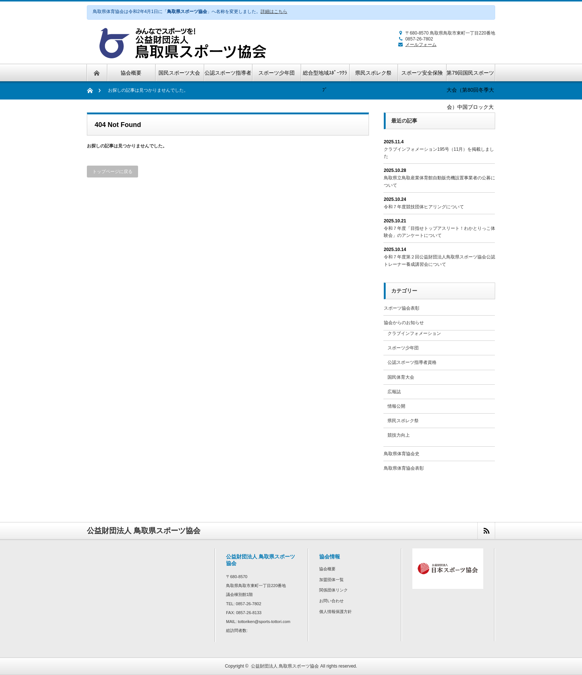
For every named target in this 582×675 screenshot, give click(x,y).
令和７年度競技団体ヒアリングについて (424, 206)
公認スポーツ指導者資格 (412, 362)
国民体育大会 (401, 377)
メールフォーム (416, 44)
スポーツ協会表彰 (401, 308)
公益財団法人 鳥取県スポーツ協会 (285, 666)
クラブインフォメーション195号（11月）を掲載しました (439, 153)
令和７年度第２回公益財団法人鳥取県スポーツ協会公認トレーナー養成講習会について (439, 260)
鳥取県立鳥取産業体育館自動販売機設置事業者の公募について (439, 181)
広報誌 (394, 391)
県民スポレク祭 (403, 420)
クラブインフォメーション (414, 333)
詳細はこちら (274, 11)
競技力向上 (399, 435)
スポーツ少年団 (403, 347)
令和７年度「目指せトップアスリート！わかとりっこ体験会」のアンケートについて (439, 232)
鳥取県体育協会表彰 (404, 468)
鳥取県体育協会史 (401, 453)
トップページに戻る (112, 171)
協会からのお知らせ (404, 322)
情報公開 (396, 406)
